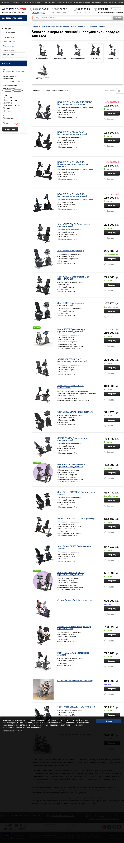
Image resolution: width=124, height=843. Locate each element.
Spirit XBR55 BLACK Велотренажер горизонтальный (74, 225)
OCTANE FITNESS (11, 106)
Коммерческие (8, 37)
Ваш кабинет (118, 2)
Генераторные (8, 50)
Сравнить (110, 119)
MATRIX (7, 103)
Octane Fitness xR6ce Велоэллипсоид (75, 680)
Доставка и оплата (19, 2)
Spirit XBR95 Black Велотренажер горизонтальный (73, 278)
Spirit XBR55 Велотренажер (70, 250)
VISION (7, 111)
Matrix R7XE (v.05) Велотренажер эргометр (73, 654)
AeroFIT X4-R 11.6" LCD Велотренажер (75, 518)
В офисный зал (9, 33)
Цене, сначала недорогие (57, 90)
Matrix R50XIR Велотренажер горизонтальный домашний (71, 574)
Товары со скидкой (11, 124)
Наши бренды (62, 2)
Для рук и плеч (9, 55)
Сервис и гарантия (35, 2)
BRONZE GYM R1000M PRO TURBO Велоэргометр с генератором (74, 103)
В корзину (111, 113)
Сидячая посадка (10, 41)
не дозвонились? (38, 12)
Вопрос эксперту (76, 2)
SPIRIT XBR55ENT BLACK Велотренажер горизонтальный (72, 360)
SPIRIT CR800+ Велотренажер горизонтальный (72, 439)
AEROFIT (8, 98)
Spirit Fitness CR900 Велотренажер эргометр (74, 547)
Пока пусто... (115, 9)
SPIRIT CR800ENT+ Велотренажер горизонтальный (74, 627)
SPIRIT (7, 108)
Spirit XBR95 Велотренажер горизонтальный (70, 304)
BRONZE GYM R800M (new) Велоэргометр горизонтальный (72, 133)
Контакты (107, 2)
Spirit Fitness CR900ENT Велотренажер (76, 707)
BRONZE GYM (10, 100)
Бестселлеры (50, 2)
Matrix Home (9, 119)
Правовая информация (12, 731)
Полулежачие (8, 46)
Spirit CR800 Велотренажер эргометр (75, 412)
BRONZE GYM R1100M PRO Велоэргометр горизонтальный (72, 195)
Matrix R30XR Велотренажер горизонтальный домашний (71, 330)
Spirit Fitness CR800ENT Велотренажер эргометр (76, 493)
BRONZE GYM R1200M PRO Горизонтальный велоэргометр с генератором (72, 164)
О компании (5, 2)
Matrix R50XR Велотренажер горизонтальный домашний (71, 465)
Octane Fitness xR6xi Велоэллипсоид (74, 600)
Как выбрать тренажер (93, 2)
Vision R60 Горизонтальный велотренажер (70, 387)
